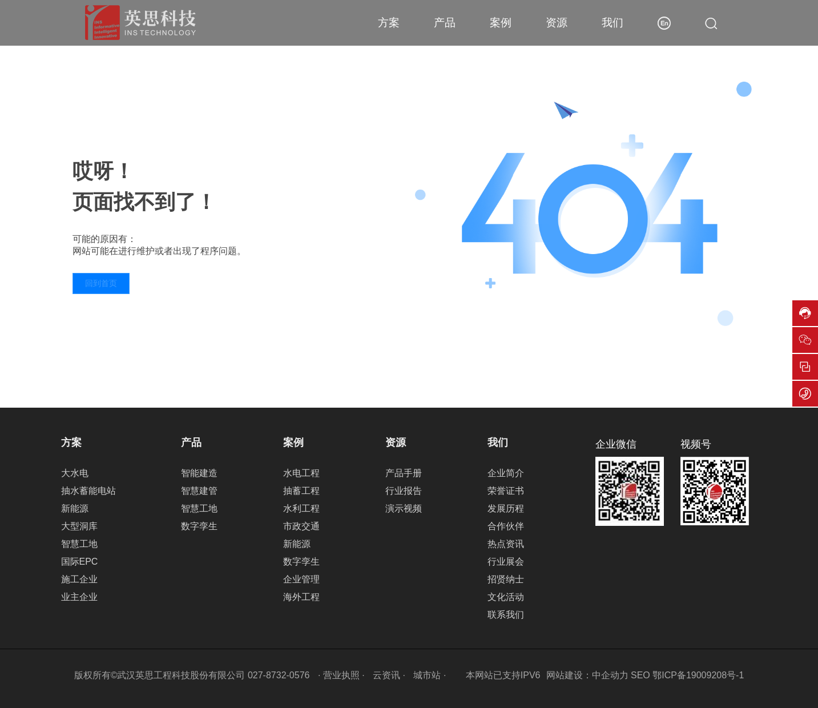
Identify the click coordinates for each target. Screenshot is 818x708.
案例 (500, 23)
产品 (445, 23)
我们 (612, 23)
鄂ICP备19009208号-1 (698, 675)
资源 (556, 23)
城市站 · (430, 675)
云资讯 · (390, 675)
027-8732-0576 (279, 675)
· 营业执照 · (341, 675)
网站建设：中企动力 (587, 675)
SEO (640, 675)
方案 (389, 23)
